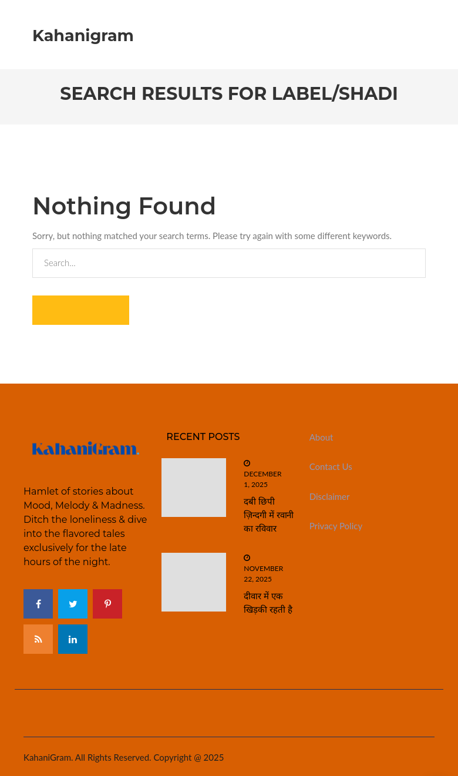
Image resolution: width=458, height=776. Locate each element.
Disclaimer (329, 496)
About (321, 437)
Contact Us (330, 466)
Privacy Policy (335, 525)
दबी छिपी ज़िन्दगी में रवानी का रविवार (269, 515)
